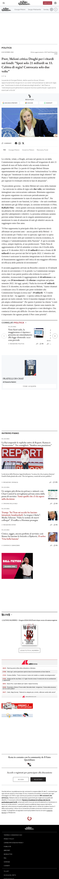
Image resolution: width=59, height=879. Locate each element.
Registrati (38, 779)
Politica (7, 47)
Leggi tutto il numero (29, 650)
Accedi (21, 779)
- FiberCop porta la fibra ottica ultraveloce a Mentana (19, 668)
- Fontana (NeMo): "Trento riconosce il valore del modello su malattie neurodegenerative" (29, 675)
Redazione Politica (16, 344)
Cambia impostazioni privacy (13, 842)
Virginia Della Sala (9, 503)
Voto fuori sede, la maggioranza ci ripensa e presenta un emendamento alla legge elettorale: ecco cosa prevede (20, 335)
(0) (55, 503)
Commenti (6, 143)
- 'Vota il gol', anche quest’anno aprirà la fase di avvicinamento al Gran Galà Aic (26, 671)
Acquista (29, 386)
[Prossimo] (54, 336)
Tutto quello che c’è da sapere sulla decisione (23, 497)
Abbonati (47, 3)
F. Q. (4, 76)
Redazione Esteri (9, 525)
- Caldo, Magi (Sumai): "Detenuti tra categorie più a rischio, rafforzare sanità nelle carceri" (29, 692)
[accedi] (55, 3)
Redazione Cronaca (10, 482)
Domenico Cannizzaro (11, 545)
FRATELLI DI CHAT (13, 378)
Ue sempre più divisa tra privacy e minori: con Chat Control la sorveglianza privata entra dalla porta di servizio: (23, 494)
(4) (41, 344)
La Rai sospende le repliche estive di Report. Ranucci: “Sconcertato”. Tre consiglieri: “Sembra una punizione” (27, 444)
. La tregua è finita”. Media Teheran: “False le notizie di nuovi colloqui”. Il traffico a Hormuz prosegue (21, 516)
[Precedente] (4, 336)
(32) (55, 482)
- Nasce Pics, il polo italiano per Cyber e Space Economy (20, 683)
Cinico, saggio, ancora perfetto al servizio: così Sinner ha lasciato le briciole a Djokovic (22, 535)
